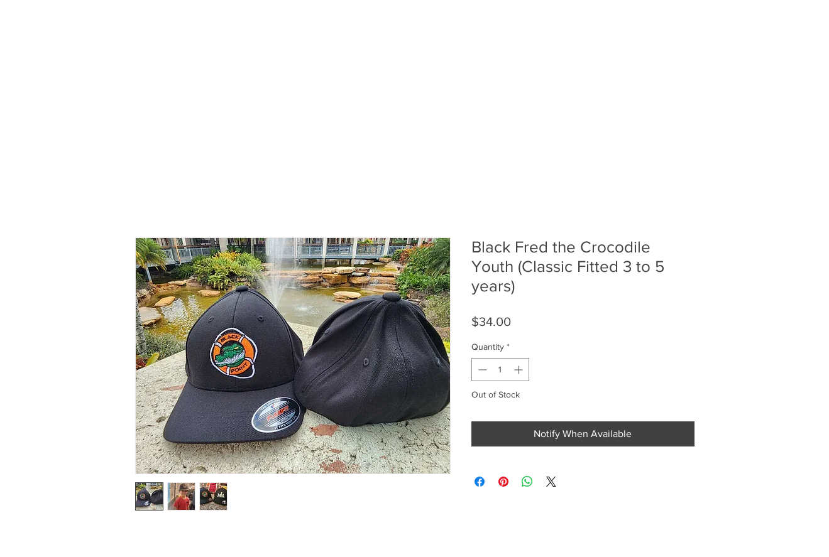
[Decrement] (481, 370)
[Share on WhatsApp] (527, 481)
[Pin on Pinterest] (503, 481)
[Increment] (519, 370)
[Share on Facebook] (479, 481)
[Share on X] (551, 481)
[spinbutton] (500, 370)
